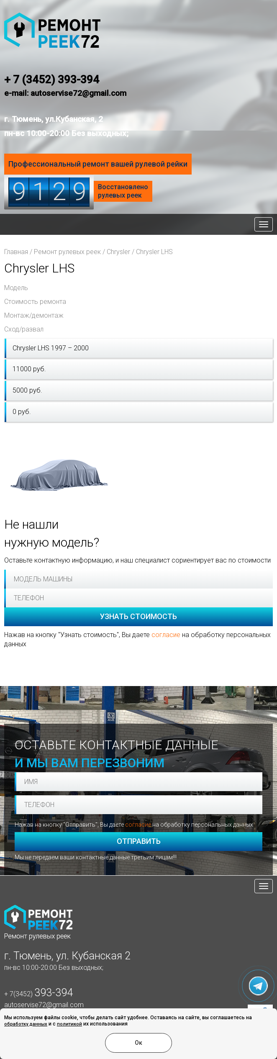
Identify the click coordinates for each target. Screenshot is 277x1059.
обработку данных (25, 1024)
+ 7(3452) (38, 994)
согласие (165, 635)
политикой (69, 1024)
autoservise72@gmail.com (44, 1005)
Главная (16, 252)
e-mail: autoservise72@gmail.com (65, 93)
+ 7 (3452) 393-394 (51, 79)
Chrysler (118, 252)
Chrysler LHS (154, 252)
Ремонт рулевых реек (67, 252)
